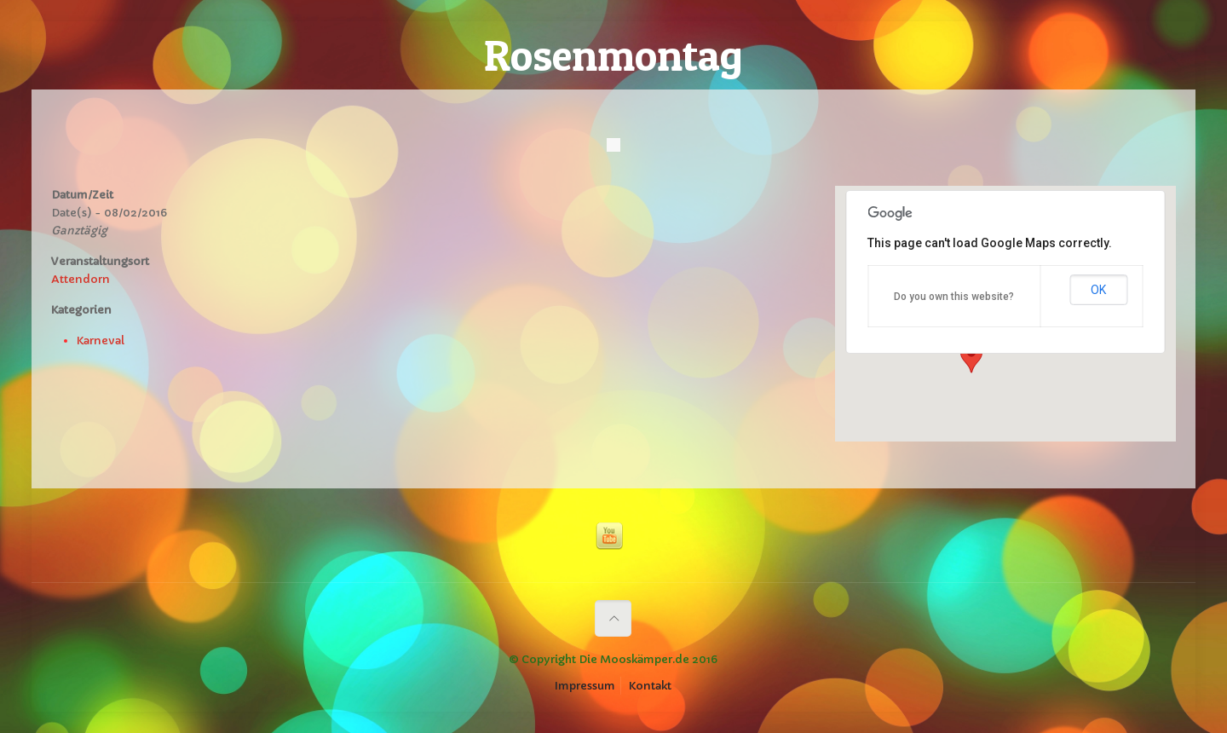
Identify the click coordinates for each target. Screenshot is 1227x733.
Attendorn (80, 279)
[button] (971, 357)
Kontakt (650, 685)
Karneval (100, 340)
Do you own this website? (954, 297)
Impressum (585, 685)
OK (1098, 290)
